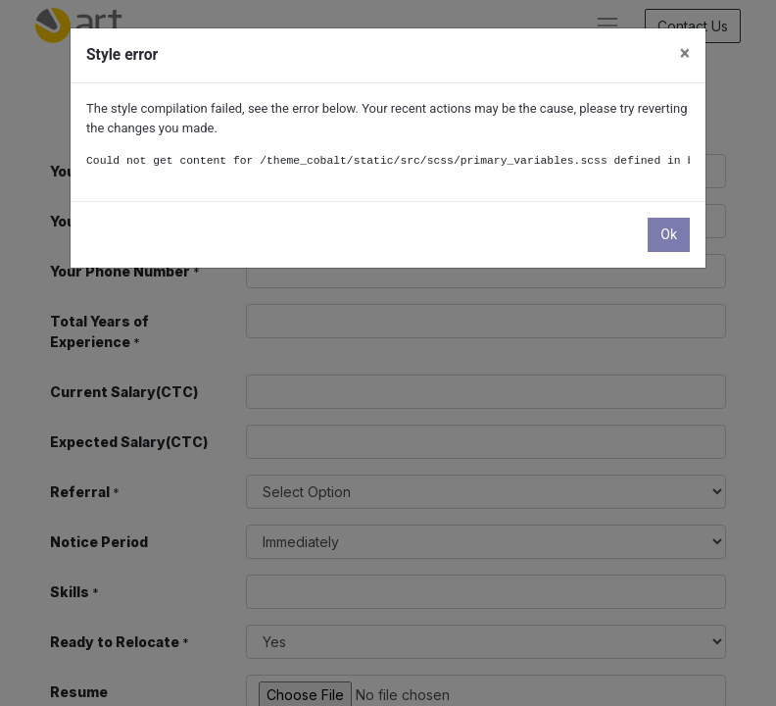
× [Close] (685, 53)
